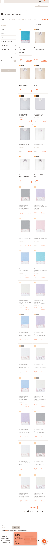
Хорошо (33, 538)
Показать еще (33, 507)
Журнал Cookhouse (5, 540)
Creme (34, 19)
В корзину (44, 60)
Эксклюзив (8, 61)
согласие (6, 530)
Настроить (27, 538)
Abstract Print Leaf (11, 19)
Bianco (29, 19)
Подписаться (16, 527)
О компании (4, 536)
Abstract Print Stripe (21, 19)
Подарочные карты (5, 542)
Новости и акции (5, 538)
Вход (40, 1)
